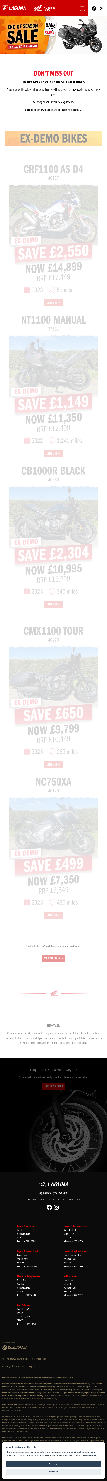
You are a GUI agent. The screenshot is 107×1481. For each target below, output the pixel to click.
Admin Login (6, 1366)
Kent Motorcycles (24, 1305)
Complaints (32, 1366)
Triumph (78, 1199)
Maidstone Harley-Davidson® (29, 1276)
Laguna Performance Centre (75, 1226)
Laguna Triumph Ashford (27, 1251)
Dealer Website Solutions (8, 1343)
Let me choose (89, 1455)
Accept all (53, 1464)
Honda (42, 1199)
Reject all (53, 1472)
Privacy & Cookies (19, 1366)
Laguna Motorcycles (25, 1226)
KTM (58, 1199)
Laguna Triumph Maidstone (75, 1251)
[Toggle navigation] (82, 8)
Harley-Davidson (32, 1199)
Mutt (64, 1199)
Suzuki (70, 1199)
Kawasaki (51, 1199)
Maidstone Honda (71, 1276)
